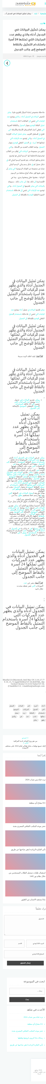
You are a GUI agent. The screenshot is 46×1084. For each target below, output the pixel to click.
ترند (40, 23)
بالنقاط (39, 516)
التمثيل (9, 706)
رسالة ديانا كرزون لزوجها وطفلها (28, 1038)
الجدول (25, 117)
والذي (15, 117)
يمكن (7, 112)
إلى (27, 121)
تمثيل (40, 125)
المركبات (39, 121)
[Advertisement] (23, 85)
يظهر (15, 489)
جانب (19, 182)
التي (34, 121)
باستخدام (11, 121)
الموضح (30, 125)
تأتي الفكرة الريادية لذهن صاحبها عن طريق (24, 1045)
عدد (6, 117)
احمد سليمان (39, 56)
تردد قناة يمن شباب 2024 (31, 1017)
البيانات (33, 117)
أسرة (32, 143)
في (29, 117)
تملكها (7, 474)
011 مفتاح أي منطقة (33, 1024)
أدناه (20, 117)
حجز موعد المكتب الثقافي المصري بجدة (25, 1031)
